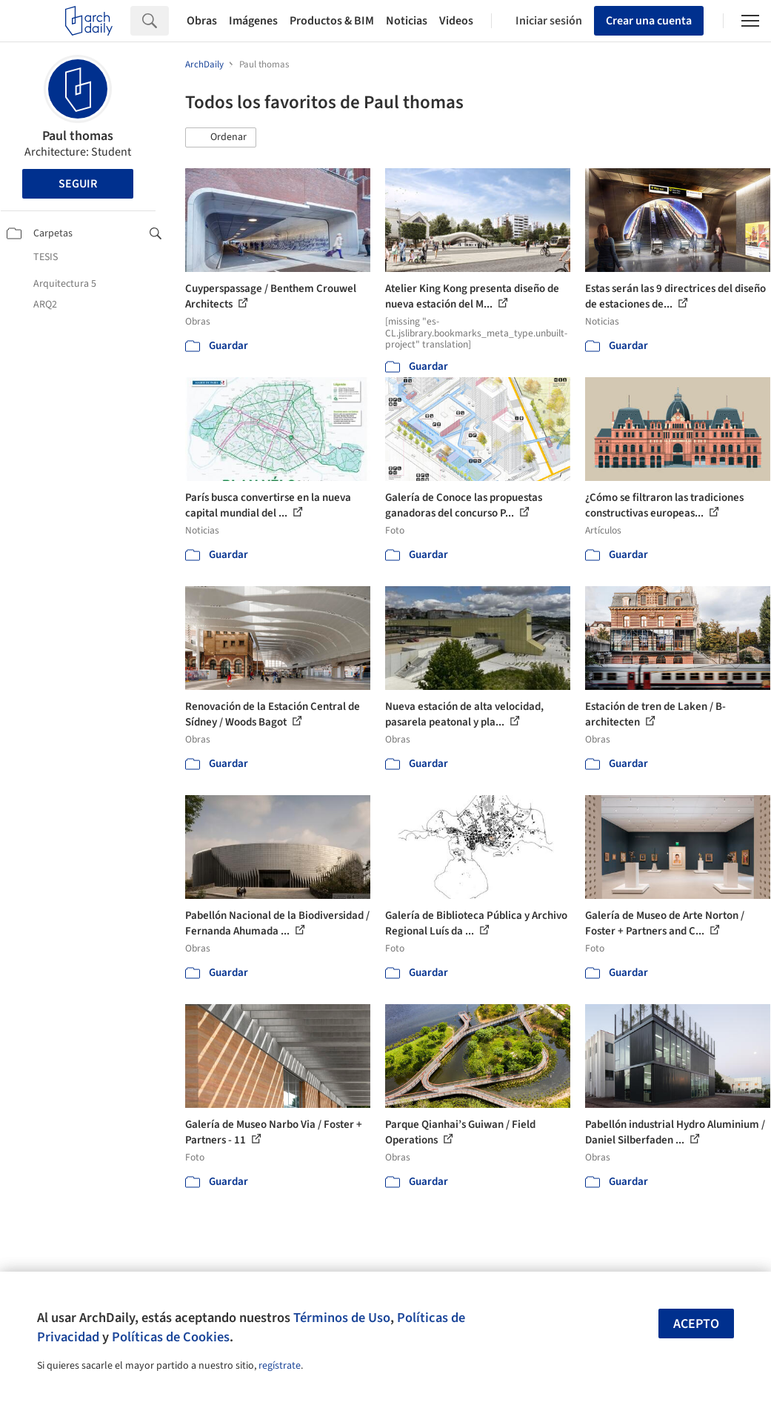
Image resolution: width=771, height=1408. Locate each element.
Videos (456, 21)
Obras (202, 21)
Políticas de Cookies (171, 1336)
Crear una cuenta (649, 21)
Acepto (696, 1324)
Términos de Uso (341, 1317)
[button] (220, 137)
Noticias (406, 21)
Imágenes (253, 21)
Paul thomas (77, 136)
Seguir (78, 184)
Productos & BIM (332, 21)
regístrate (279, 1365)
